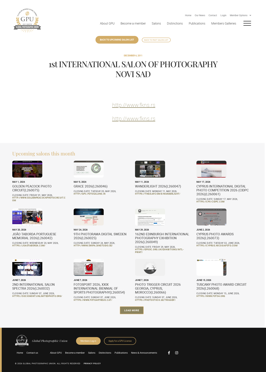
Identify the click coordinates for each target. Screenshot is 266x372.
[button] (132, 310)
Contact (213, 15)
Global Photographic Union (50, 341)
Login (223, 15)
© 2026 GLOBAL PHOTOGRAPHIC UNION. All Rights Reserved (47, 363)
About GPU (107, 23)
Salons (156, 23)
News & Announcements (144, 352)
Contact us (32, 352)
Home (188, 15)
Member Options (241, 15)
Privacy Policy (92, 363)
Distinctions (175, 23)
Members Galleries (223, 23)
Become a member (133, 23)
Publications (197, 23)
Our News (200, 15)
